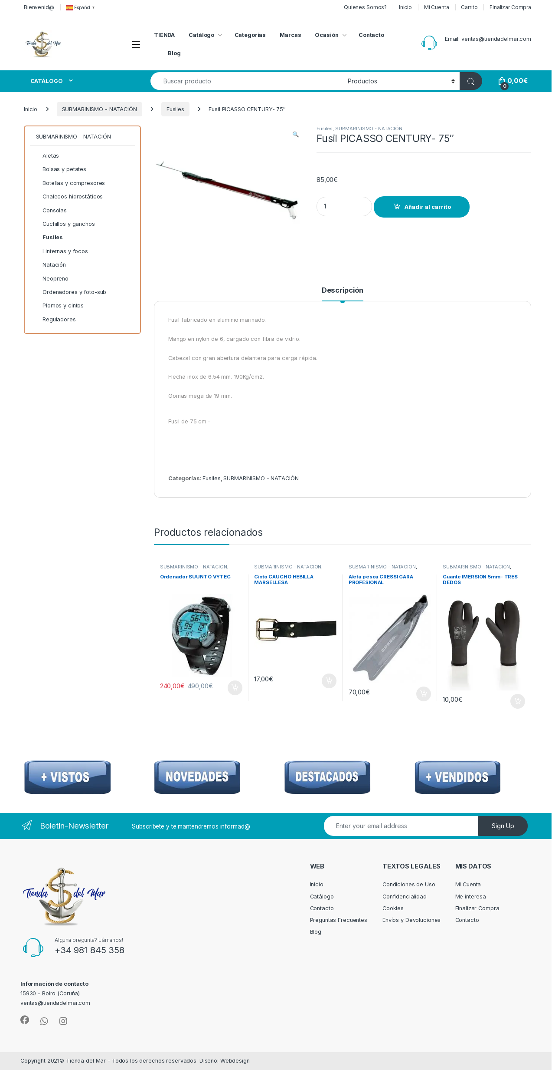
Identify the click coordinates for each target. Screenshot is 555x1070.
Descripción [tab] (343, 290)
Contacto (371, 35)
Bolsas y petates (61, 169)
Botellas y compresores (70, 183)
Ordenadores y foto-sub (71, 292)
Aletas (47, 156)
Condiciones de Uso (408, 884)
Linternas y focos (62, 251)
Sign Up (503, 825)
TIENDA (164, 35)
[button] (295, 134)
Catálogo (201, 35)
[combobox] (246, 81)
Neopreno (52, 279)
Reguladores (56, 319)
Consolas (51, 210)
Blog (174, 53)
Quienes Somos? (365, 7)
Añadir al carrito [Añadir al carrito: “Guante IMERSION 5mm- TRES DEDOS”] (517, 701)
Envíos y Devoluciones (411, 920)
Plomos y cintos (60, 305)
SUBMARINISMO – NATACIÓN (73, 136)
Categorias (250, 35)
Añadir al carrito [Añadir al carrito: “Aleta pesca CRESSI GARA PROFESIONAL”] (423, 694)
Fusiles (175, 109)
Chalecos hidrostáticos (69, 196)
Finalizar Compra (510, 7)
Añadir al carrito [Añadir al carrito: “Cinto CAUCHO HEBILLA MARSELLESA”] (329, 681)
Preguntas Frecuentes (338, 920)
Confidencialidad (404, 896)
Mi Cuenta (436, 7)
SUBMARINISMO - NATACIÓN (99, 109)
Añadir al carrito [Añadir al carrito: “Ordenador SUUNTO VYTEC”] (235, 687)
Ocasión (326, 35)
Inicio (405, 7)
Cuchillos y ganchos (65, 224)
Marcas (290, 35)
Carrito (469, 7)
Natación (51, 265)
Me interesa (470, 896)
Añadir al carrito (428, 207)
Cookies (393, 908)
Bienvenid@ (39, 7)
